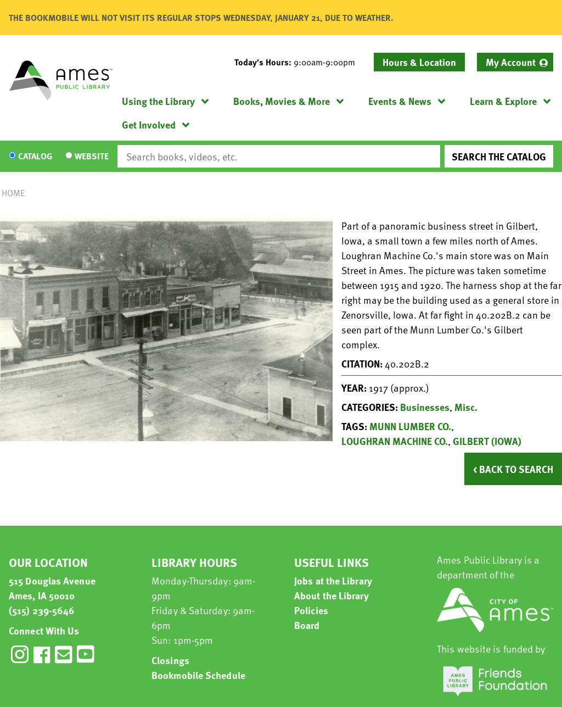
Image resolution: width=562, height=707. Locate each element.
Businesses (424, 406)
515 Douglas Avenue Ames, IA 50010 (52, 588)
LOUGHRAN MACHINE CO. (394, 440)
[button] (299, 62)
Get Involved (149, 124)
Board (307, 624)
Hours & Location (419, 61)
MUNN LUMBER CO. (410, 426)
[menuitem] (515, 62)
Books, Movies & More (281, 100)
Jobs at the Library (333, 580)
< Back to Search (513, 468)
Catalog (35, 157)
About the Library (331, 595)
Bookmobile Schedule (198, 674)
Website (92, 157)
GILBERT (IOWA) (487, 440)
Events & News (399, 100)
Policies (311, 610)
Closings (170, 660)
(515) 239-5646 (42, 610)
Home (13, 192)
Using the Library (158, 100)
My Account (511, 61)
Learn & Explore (503, 100)
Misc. (465, 406)
